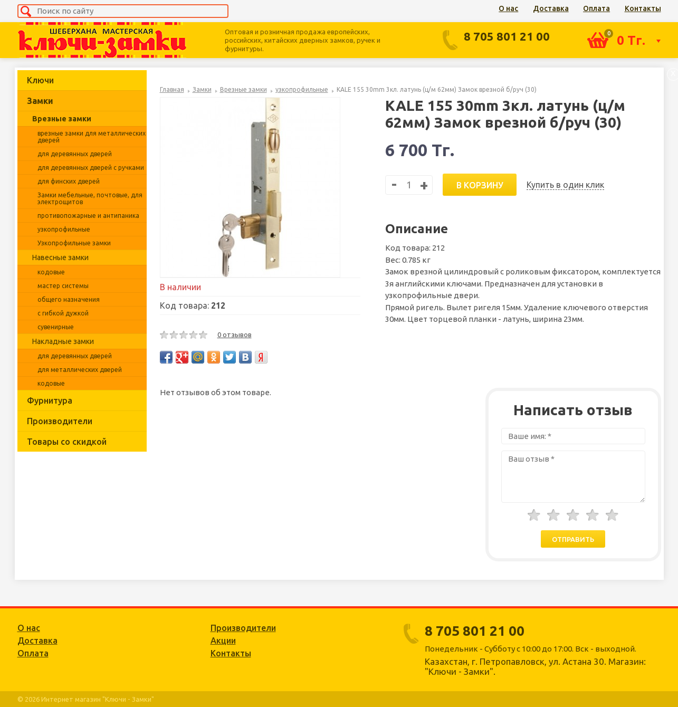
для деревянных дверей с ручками (90, 167)
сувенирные (55, 326)
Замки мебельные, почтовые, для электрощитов (89, 198)
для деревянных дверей (74, 153)
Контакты (643, 8)
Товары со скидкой (67, 441)
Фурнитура (49, 400)
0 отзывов (234, 334)
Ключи (40, 80)
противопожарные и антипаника (88, 215)
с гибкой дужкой (63, 313)
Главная (172, 89)
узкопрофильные (63, 229)
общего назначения (68, 299)
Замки (40, 101)
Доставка (551, 8)
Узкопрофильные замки (74, 243)
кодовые (51, 272)
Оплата (596, 8)
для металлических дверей (79, 369)
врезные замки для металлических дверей (91, 137)
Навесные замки (60, 257)
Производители (59, 421)
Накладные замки (63, 341)
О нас (508, 8)
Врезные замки (61, 118)
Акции (223, 640)
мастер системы (63, 285)
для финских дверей (68, 181)
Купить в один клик (565, 184)
